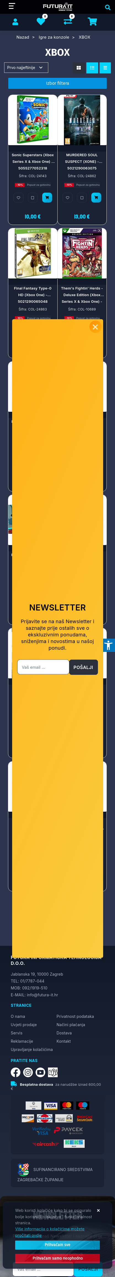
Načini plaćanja (71, 1024)
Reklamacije (22, 1041)
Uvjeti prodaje (24, 1024)
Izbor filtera (57, 83)
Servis (16, 1033)
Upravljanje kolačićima (32, 1049)
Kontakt (64, 1041)
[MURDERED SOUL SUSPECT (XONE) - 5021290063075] (96, 198)
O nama (18, 1016)
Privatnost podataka (75, 1016)
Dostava (64, 1033)
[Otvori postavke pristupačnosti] (108, 645)
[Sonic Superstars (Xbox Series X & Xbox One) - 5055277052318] (47, 198)
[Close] (57, 1245)
